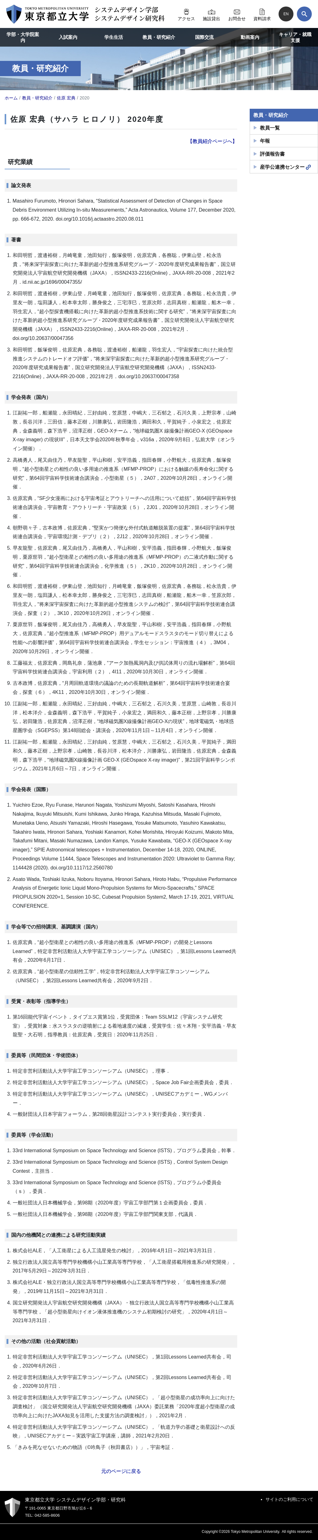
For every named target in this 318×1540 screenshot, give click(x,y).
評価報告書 (272, 154)
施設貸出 (211, 14)
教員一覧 (270, 128)
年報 (265, 141)
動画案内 (250, 37)
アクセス (186, 14)
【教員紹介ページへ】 (212, 141)
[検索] (304, 14)
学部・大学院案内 (23, 37)
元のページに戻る (121, 1471)
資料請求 (262, 14)
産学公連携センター (285, 167)
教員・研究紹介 (159, 37)
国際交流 (204, 37)
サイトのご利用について (289, 1499)
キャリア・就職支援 (295, 37)
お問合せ (237, 14)
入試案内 (68, 37)
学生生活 (113, 37)
